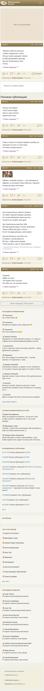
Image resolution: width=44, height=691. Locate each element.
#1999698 (5, 495)
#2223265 (5, 486)
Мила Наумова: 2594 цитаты (22, 303)
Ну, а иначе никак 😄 (9, 318)
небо (36, 45)
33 (7, 74)
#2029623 (5, 45)
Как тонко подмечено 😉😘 (12, 332)
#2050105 (5, 168)
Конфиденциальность (11, 675)
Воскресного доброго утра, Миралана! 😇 (17, 325)
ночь (32, 45)
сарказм (32, 269)
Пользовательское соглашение (14, 671)
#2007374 (5, 102)
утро (31, 136)
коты (40, 102)
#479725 (5, 474)
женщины (29, 168)
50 (7, 125)
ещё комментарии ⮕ (9, 402)
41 (7, 293)
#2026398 (5, 269)
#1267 (4, 500)
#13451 (27, 462)
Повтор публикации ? (16, 452)
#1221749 (5, 452)
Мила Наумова (10, 67)
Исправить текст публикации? (16, 474)
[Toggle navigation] (40, 3)
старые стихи (37, 206)
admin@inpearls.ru (19, 684)
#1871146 (5, 136)
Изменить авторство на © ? (22, 468)
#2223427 (5, 479)
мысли (30, 206)
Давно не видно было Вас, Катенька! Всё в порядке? (21, 397)
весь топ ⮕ (5, 581)
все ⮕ (4, 509)
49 (7, 195)
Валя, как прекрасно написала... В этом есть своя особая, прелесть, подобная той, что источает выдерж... (20, 419)
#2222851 (5, 505)
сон (41, 269)
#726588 (5, 457)
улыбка (40, 136)
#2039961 (5, 206)
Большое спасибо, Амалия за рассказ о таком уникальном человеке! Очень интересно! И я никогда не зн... (21, 387)
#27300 (27, 452)
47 (7, 259)
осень (40, 45)
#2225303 (5, 467)
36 (7, 157)
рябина (40, 168)
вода (36, 102)
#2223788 (5, 462)
